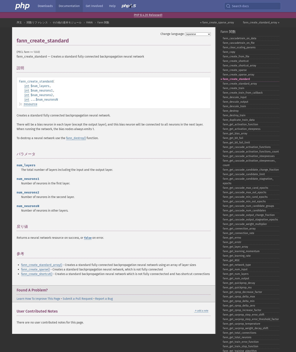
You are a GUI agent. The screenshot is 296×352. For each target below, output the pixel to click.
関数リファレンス (37, 22)
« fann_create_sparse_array (217, 22)
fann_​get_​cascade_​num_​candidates (244, 210)
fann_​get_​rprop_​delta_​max (239, 296)
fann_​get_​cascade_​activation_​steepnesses (249, 156)
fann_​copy (229, 52)
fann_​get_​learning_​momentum (241, 251)
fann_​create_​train (233, 88)
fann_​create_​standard (236, 79)
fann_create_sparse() (35, 269)
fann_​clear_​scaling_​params (239, 47)
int (26, 86)
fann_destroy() (76, 138)
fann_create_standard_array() (41, 265)
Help (112, 6)
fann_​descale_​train (234, 106)
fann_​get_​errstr (232, 242)
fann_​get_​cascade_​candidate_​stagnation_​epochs (248, 181)
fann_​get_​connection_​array (239, 228)
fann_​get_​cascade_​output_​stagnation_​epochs (250, 219)
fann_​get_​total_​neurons (237, 337)
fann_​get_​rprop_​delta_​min (238, 301)
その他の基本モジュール (67, 22)
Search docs (237, 6)
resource (30, 104)
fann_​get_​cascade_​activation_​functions (247, 147)
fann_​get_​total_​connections (239, 332)
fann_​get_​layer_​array (235, 246)
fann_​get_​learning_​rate (237, 255)
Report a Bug (104, 298)
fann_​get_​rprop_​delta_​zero (239, 305)
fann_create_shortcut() (36, 274)
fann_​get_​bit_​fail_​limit (236, 142)
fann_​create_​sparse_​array (238, 74)
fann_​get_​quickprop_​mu (237, 287)
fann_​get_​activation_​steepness (242, 129)
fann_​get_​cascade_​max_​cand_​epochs (245, 187)
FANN (89, 22)
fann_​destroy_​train (234, 115)
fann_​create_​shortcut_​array (239, 65)
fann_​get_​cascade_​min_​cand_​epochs (245, 197)
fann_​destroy (231, 110)
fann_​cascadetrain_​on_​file (239, 43)
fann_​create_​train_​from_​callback (243, 92)
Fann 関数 (103, 22)
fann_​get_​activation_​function (240, 124)
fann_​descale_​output (235, 101)
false (88, 238)
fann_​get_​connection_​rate (238, 233)
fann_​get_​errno (232, 237)
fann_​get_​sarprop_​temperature (241, 323)
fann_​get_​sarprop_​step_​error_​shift (243, 314)
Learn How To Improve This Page (38, 298)
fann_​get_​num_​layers (236, 274)
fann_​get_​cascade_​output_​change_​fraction (249, 215)
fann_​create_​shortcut (236, 61)
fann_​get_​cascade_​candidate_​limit (244, 174)
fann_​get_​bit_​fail (233, 138)
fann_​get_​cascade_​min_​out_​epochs (244, 201)
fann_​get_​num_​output (236, 278)
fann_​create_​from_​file (236, 56)
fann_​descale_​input (235, 97)
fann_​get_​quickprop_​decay (239, 283)
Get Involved (94, 6)
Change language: (172, 34)
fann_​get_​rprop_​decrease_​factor (242, 292)
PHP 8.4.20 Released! (148, 15)
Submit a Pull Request (78, 298)
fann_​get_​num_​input (235, 269)
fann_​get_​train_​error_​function (241, 342)
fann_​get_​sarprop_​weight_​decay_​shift (245, 328)
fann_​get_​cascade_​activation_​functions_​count (251, 151)
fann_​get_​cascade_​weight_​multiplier (245, 224)
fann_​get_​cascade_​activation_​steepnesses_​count (249, 163)
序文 (19, 22)
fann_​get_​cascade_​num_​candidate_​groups (248, 206)
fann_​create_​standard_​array (240, 83)
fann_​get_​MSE (231, 260)
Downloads (45, 6)
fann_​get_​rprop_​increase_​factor (242, 310)
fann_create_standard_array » (261, 22)
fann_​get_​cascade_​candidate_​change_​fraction (251, 169)
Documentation (69, 6)
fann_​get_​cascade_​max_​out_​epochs (244, 192)
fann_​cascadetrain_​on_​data (239, 38)
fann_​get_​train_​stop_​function (240, 346)
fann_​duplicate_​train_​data (239, 120)
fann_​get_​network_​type (237, 265)
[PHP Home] (22, 6)
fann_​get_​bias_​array (235, 133)
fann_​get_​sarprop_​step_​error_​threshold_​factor (251, 319)
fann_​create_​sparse (235, 70)
